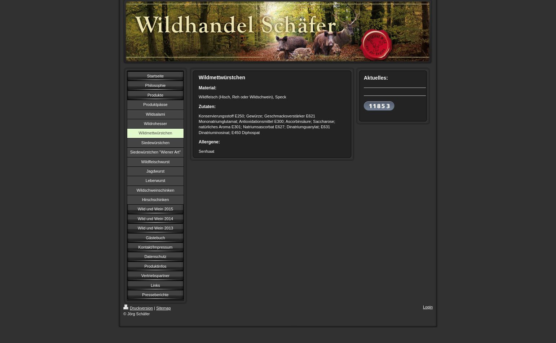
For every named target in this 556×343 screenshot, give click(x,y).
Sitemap (163, 308)
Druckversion (138, 308)
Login (428, 307)
